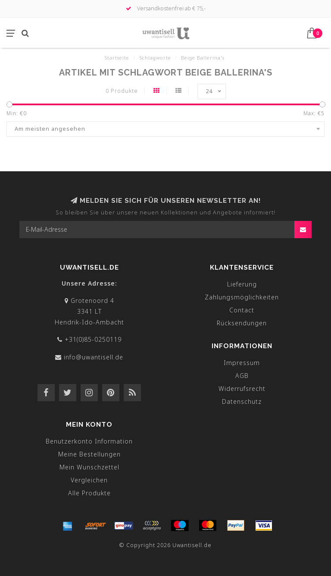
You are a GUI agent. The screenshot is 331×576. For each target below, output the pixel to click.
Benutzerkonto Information (89, 441)
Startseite (116, 57)
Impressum (242, 363)
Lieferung (242, 284)
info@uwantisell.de (93, 357)
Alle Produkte (89, 493)
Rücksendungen (242, 323)
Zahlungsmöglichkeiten (242, 297)
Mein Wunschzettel (89, 467)
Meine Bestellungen (89, 454)
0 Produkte (122, 90)
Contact (241, 310)
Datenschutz (242, 401)
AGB (242, 375)
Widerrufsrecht (242, 388)
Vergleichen (89, 480)
